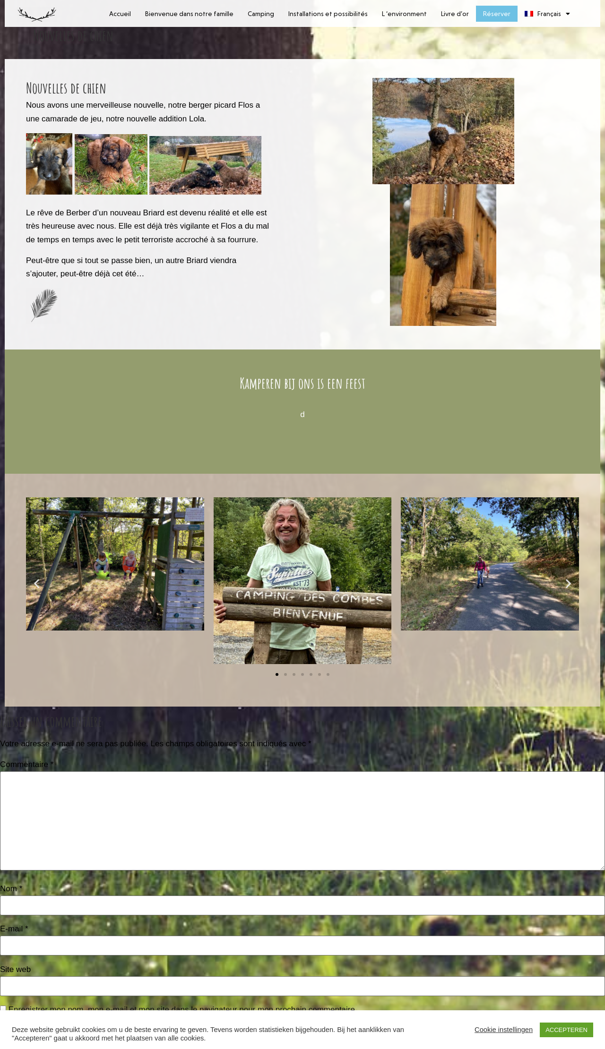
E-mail (14, 929)
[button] (37, 583)
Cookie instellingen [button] (504, 1029)
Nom (11, 889)
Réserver (496, 13)
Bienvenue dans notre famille (189, 13)
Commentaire (26, 764)
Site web (15, 969)
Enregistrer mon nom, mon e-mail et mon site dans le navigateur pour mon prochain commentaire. (183, 1010)
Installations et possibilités (328, 13)
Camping (261, 13)
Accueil (120, 13)
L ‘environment (404, 13)
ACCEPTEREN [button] (566, 1029)
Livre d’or (455, 13)
